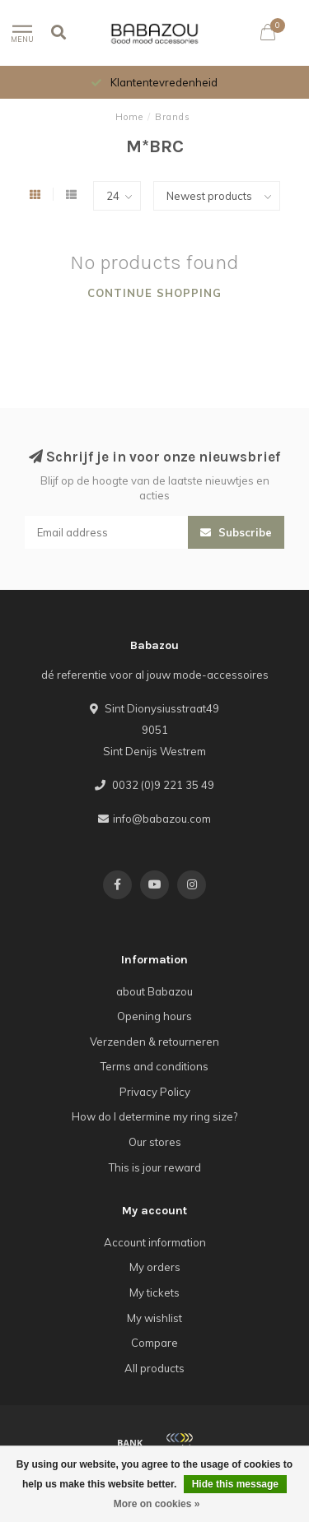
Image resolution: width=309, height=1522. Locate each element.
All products (154, 1368)
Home (129, 117)
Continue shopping (154, 292)
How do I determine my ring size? (154, 1116)
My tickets (154, 1292)
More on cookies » (157, 1504)
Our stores (155, 1141)
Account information (155, 1242)
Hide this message (235, 1484)
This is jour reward (155, 1167)
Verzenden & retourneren (154, 1041)
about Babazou (154, 991)
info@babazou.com (162, 818)
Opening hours (154, 1016)
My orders (154, 1267)
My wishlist (154, 1318)
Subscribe (236, 532)
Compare (154, 1342)
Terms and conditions (154, 1066)
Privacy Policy (154, 1091)
